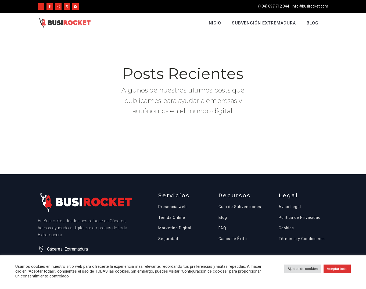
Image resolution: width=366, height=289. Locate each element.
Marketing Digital (174, 228)
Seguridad (168, 239)
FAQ (222, 228)
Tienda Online (171, 218)
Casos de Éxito (232, 239)
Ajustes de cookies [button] (303, 269)
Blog (312, 23)
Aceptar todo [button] (337, 269)
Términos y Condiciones (302, 239)
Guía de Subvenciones (239, 207)
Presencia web (172, 207)
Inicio (214, 23)
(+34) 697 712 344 (273, 6)
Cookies (286, 228)
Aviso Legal (290, 207)
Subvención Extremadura (264, 23)
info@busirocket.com (310, 6)
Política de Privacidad (300, 218)
